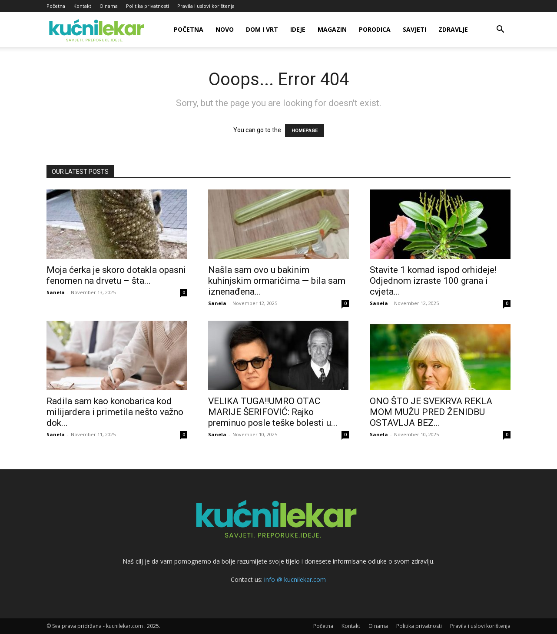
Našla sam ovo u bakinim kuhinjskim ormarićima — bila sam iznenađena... (276, 281)
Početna (55, 6)
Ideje (297, 29)
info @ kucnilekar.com (295, 579)
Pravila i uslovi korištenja (206, 6)
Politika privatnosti (147, 6)
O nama (108, 6)
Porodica (375, 29)
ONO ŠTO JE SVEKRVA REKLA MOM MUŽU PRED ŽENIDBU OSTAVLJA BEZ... (431, 412)
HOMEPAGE (305, 130)
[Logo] (97, 29)
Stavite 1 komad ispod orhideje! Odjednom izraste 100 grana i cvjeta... (433, 281)
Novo (225, 29)
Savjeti (414, 29)
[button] (500, 30)
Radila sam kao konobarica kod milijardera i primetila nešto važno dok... (114, 412)
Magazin (332, 29)
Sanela (55, 292)
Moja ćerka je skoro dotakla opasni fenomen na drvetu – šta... (116, 275)
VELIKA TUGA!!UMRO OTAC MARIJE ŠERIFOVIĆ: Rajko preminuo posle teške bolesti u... (273, 412)
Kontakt (82, 6)
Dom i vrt (262, 29)
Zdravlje (453, 29)
